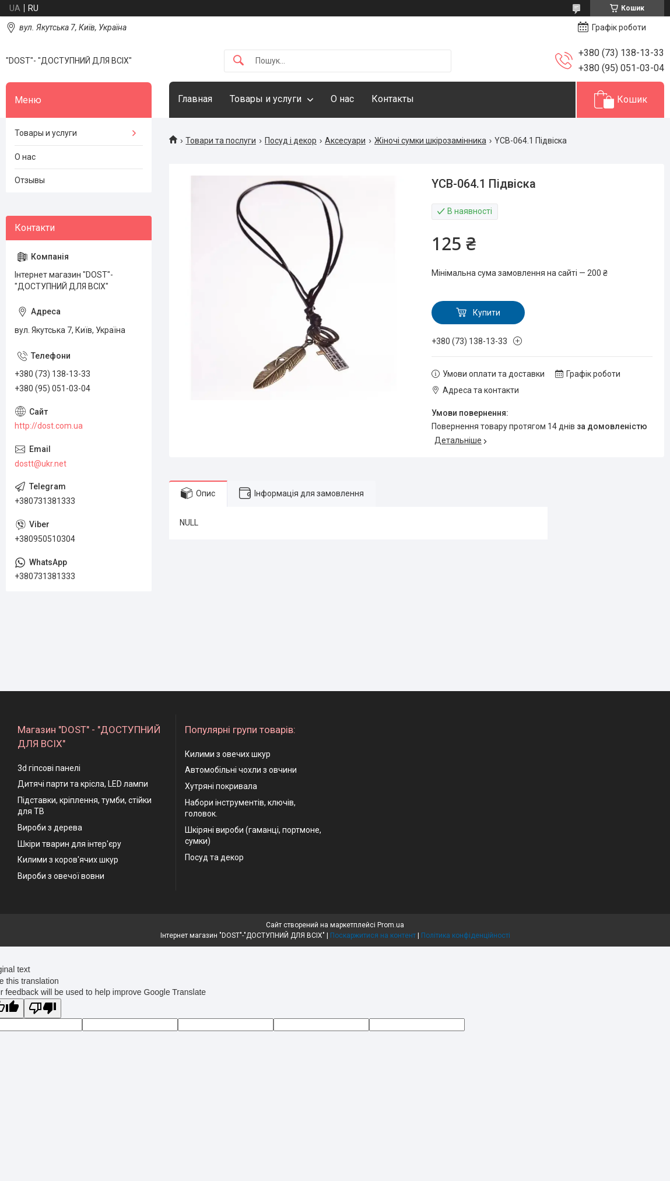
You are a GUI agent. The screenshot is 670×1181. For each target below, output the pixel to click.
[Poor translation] (42, 1008)
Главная (195, 98)
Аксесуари (345, 140)
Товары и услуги (265, 98)
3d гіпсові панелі (48, 768)
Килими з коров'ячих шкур (67, 859)
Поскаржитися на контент (373, 935)
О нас (342, 98)
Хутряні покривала (221, 786)
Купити (486, 312)
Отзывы (30, 180)
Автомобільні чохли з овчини (241, 770)
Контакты (392, 98)
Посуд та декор (214, 857)
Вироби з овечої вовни (60, 876)
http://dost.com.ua (49, 425)
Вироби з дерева (49, 827)
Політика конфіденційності (465, 935)
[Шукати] (238, 61)
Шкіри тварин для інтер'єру (69, 844)
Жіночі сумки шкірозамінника (430, 140)
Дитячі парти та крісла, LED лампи (82, 783)
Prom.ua (390, 925)
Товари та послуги (220, 140)
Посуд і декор (291, 140)
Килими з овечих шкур (228, 754)
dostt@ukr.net (40, 463)
